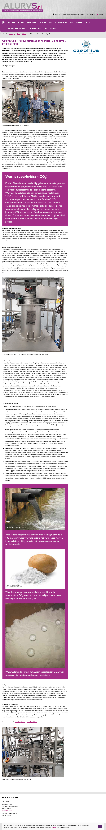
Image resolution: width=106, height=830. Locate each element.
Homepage (12, 34)
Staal (18, 34)
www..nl (20, 722)
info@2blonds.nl (6, 810)
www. (32, 722)
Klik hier (54, 827)
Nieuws (24, 34)
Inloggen (57, 14)
